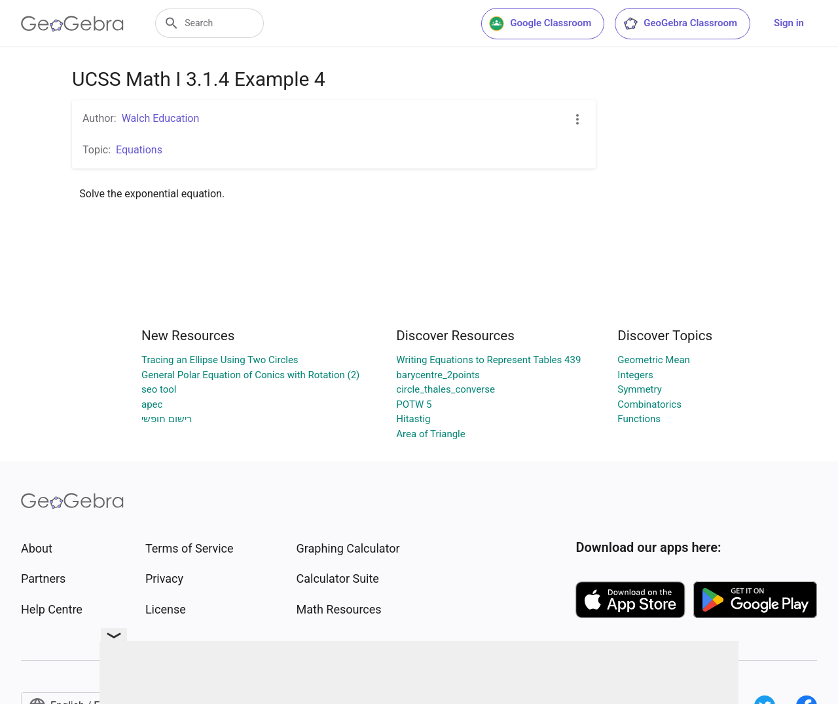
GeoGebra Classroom (680, 23)
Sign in (789, 23)
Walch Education (161, 118)
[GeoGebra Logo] (72, 23)
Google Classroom (540, 23)
